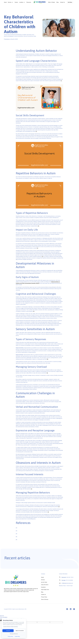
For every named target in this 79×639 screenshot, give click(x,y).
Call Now (70, 2)
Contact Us (62, 2)
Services (9, 2)
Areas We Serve (44, 584)
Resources (28, 2)
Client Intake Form (45, 589)
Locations (21, 2)
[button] (10, 2)
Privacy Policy (44, 597)
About (5, 2)
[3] (38, 226)
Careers (16, 2)
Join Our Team (44, 582)
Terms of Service (44, 599)
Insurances (43, 587)
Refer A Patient (51, 2)
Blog (57, 2)
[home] (39, 2)
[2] (42, 256)
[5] (47, 359)
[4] (33, 311)
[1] (61, 80)
